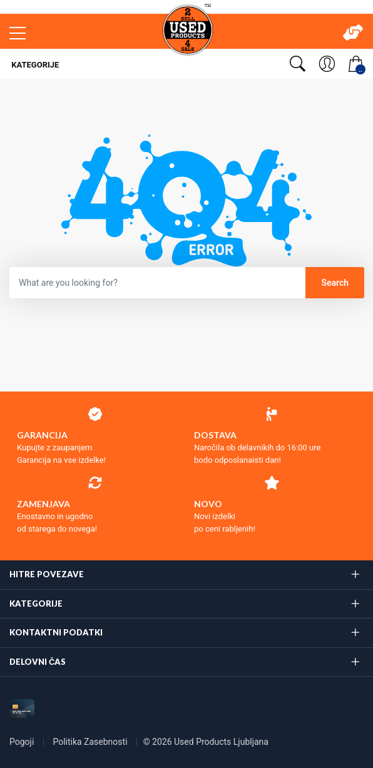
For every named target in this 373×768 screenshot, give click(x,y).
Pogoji (22, 742)
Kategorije (34, 64)
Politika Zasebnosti (91, 742)
